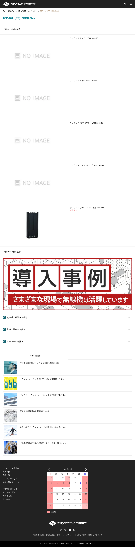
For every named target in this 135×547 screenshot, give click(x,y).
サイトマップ (97, 535)
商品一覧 (6, 475)
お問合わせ (7, 496)
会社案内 (6, 499)
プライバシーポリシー (65, 535)
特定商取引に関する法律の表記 (44, 535)
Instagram (61, 530)
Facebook (70, 530)
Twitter (65, 530)
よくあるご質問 (9, 492)
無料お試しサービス (11, 482)
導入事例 (6, 472)
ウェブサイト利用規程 (83, 535)
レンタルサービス (10, 479)
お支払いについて (10, 489)
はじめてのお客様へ (11, 468)
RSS (74, 530)
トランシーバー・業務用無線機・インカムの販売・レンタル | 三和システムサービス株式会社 (63, 543)
